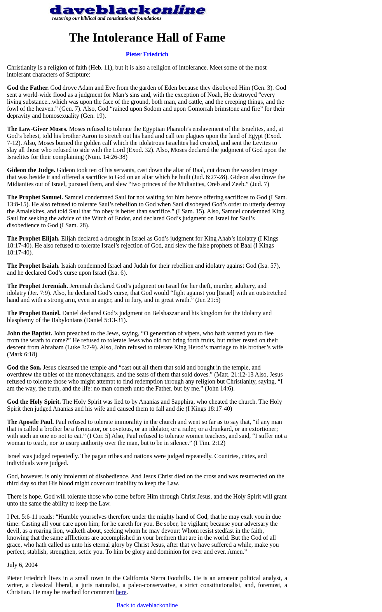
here (121, 592)
